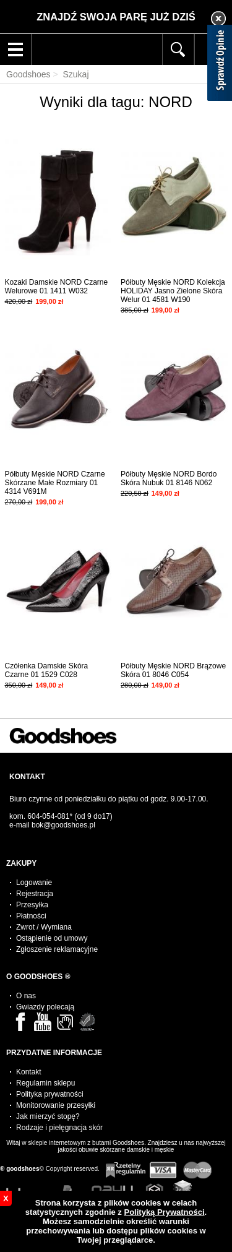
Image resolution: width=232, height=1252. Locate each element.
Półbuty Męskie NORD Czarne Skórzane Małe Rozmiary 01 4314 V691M (55, 483)
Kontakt (28, 1072)
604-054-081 (48, 816)
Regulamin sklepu (45, 1083)
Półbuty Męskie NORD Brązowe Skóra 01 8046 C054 (173, 670)
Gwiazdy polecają (45, 1007)
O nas (26, 995)
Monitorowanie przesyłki (55, 1105)
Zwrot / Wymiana (44, 927)
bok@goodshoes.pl (63, 825)
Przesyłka (32, 904)
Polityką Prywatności (164, 1212)
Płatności (31, 916)
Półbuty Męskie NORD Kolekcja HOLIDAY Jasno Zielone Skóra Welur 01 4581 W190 (173, 291)
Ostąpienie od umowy (51, 938)
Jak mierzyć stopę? (48, 1116)
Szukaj (75, 74)
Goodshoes (28, 74)
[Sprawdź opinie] (219, 65)
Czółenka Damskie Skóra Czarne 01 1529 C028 (46, 670)
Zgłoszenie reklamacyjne (57, 949)
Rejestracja (34, 893)
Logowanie (34, 882)
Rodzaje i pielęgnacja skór (59, 1127)
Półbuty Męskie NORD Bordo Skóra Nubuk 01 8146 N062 (169, 478)
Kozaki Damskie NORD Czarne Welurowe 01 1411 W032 (56, 286)
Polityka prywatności (50, 1094)
